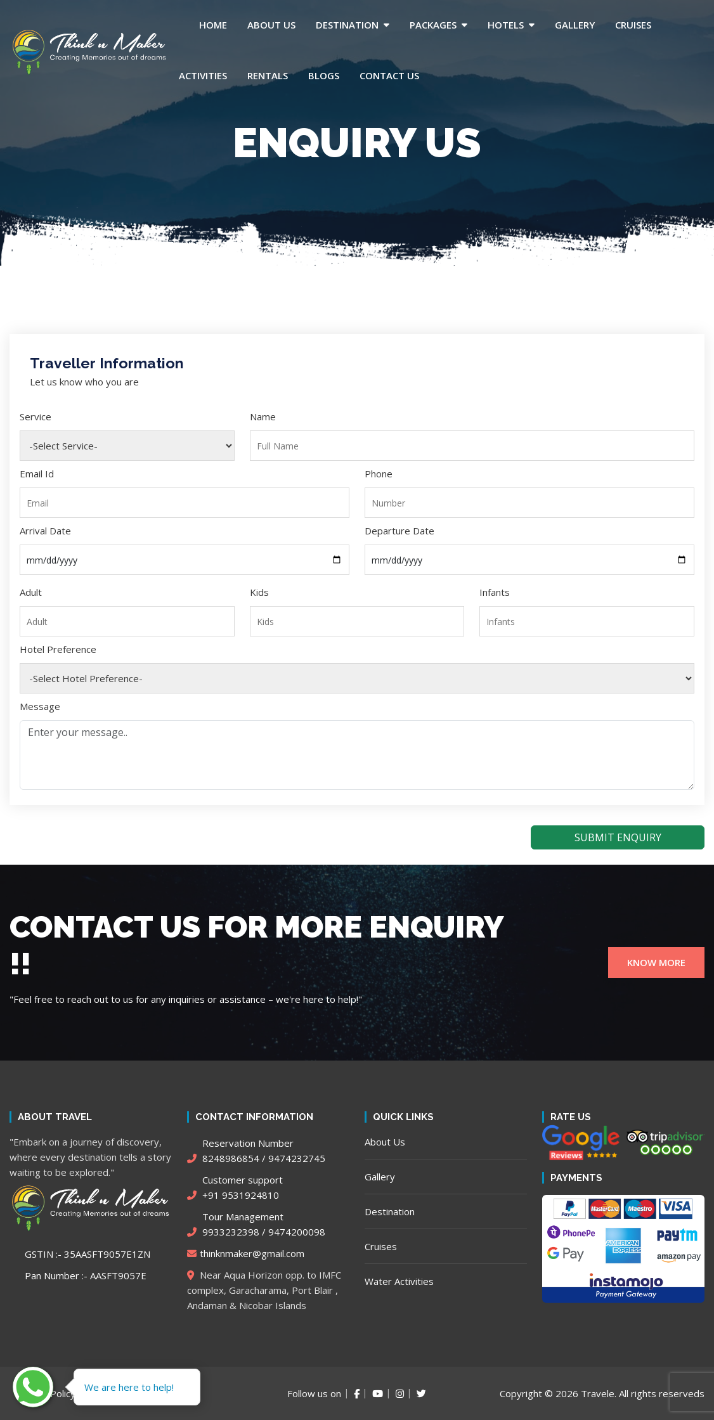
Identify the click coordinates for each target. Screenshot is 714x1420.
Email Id (37, 473)
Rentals (267, 75)
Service (35, 416)
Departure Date (399, 530)
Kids (259, 592)
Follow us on (314, 1393)
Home (213, 24)
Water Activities (399, 1281)
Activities (203, 75)
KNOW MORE (656, 962)
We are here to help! (129, 1387)
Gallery (575, 24)
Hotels (506, 24)
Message (40, 706)
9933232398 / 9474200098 (256, 1224)
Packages (433, 24)
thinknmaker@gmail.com (245, 1253)
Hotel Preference (58, 649)
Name (263, 416)
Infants (494, 592)
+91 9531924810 (235, 1187)
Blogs (323, 75)
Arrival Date (45, 530)
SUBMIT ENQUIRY (617, 837)
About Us (271, 24)
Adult (31, 592)
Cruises (633, 24)
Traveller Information (106, 362)
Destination (347, 24)
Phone (379, 473)
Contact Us (389, 75)
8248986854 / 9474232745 (256, 1151)
